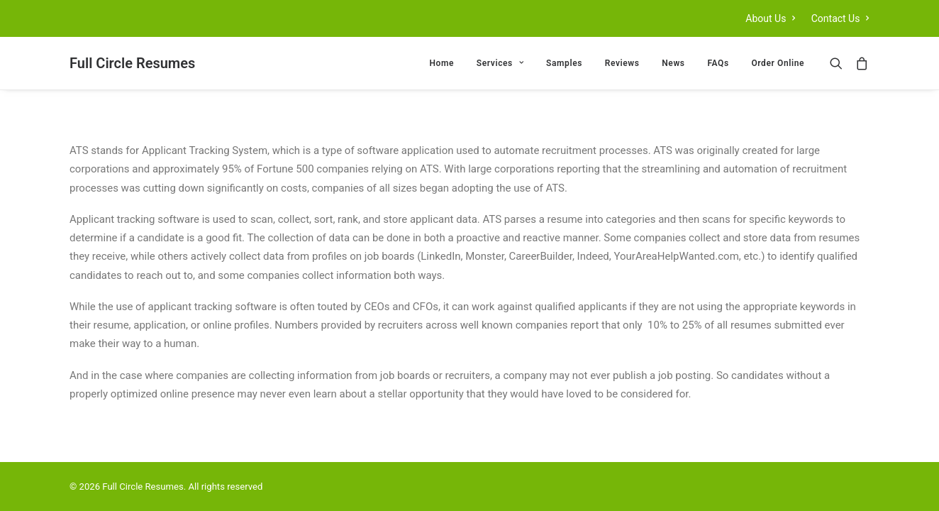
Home (442, 63)
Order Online (777, 63)
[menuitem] (773, 18)
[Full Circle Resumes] (132, 63)
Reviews (622, 63)
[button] (839, 63)
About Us (770, 18)
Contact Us (840, 18)
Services (500, 63)
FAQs (717, 63)
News (673, 63)
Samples (564, 63)
